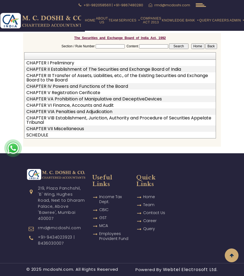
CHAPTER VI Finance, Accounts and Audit (70, 105)
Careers (220, 20)
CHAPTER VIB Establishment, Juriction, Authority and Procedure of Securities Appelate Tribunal (118, 120)
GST (103, 209)
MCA (103, 217)
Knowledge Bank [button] (179, 20)
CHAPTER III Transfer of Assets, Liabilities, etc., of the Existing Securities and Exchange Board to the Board (117, 77)
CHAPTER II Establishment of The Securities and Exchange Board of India (103, 69)
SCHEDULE (37, 135)
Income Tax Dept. (110, 191)
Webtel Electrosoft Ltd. (190, 269)
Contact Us (154, 204)
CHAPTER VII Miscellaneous (55, 129)
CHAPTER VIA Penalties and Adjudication (69, 112)
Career (150, 212)
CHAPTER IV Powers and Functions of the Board (77, 86)
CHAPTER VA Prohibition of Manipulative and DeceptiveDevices (94, 99)
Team (113, 20)
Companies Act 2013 (150, 20)
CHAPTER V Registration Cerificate (63, 93)
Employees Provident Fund (113, 228)
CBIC (104, 201)
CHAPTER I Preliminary (50, 63)
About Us (102, 20)
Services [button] (128, 20)
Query (205, 20)
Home (90, 20)
